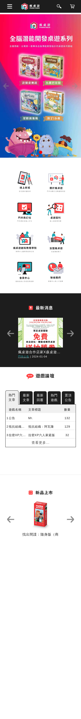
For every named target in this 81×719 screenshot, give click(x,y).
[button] (6, 86)
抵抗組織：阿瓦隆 (17, 426)
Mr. (30, 418)
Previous (10, 334)
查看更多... (40, 442)
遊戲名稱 (15, 409)
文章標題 (34, 409)
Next (70, 334)
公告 (12, 418)
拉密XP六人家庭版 (17, 435)
